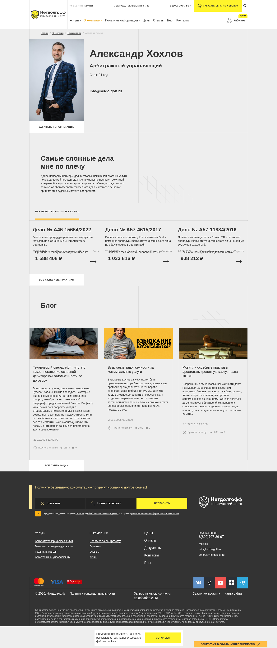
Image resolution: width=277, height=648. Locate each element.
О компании (93, 20)
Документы (153, 569)
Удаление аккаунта (206, 615)
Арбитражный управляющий (53, 578)
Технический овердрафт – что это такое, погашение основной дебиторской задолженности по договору (61, 387)
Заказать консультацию (57, 128)
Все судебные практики (56, 290)
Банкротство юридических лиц (54, 562)
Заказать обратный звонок (216, 6)
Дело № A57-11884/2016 (210, 234)
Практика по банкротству (105, 562)
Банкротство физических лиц (57, 213)
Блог (170, 20)
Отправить (162, 525)
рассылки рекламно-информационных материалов (155, 535)
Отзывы (158, 20)
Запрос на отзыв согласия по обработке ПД (152, 617)
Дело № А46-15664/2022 (64, 234)
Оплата (150, 562)
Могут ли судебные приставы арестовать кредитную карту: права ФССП (212, 385)
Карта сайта (233, 615)
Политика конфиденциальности (92, 615)
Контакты (183, 20)
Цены (146, 20)
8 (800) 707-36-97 (178, 5)
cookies (111, 641)
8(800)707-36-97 (211, 558)
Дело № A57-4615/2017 (136, 234)
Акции (93, 578)
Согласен (163, 638)
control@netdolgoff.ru (212, 576)
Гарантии (95, 568)
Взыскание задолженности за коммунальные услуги (133, 383)
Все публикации (56, 486)
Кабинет (236, 20)
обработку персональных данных (103, 535)
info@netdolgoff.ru (112, 92)
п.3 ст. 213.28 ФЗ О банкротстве (216, 638)
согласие (80, 535)
